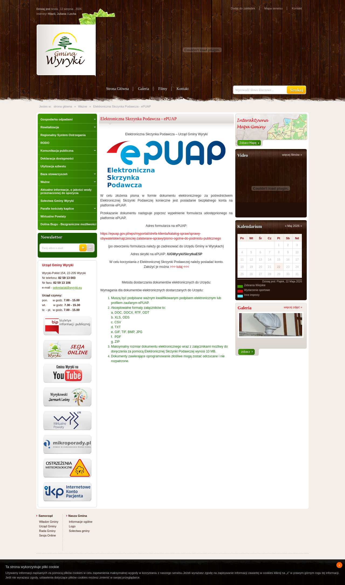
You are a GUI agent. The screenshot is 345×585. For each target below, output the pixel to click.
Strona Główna (117, 89)
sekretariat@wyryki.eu (67, 287)
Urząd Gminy (47, 526)
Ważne (82, 106)
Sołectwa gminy (79, 530)
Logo (72, 526)
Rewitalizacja (49, 127)
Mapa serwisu (273, 8)
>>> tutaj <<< (179, 267)
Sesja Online (47, 535)
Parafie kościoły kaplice (57, 208)
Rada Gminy (47, 530)
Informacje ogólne (80, 521)
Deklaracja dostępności (57, 158)
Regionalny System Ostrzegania (63, 135)
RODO (44, 142)
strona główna (63, 106)
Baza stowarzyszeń (53, 174)
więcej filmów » (292, 154)
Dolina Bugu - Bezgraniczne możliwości (68, 224)
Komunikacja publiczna (56, 150)
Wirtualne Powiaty (53, 216)
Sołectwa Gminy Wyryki (57, 200)
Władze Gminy (48, 521)
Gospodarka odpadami (56, 119)
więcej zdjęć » (293, 307)
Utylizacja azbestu (53, 166)
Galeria (143, 89)
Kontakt (297, 8)
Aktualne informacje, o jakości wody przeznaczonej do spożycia (66, 191)
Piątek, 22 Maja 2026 (289, 281)
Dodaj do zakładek (243, 8)
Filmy (162, 89)
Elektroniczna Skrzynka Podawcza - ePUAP (122, 106)
